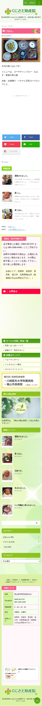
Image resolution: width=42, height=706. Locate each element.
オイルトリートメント (14, 369)
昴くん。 (18, 193)
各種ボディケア (13, 355)
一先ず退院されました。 (17, 229)
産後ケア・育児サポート (15, 350)
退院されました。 (22, 176)
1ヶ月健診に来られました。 (26, 505)
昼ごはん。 (19, 210)
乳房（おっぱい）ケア (14, 345)
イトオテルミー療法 (13, 364)
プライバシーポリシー (29, 582)
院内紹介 (15, 580)
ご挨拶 (8, 580)
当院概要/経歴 (25, 580)
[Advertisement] (21, 111)
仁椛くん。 (12, 227)
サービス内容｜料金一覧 (17, 341)
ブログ (6, 162)
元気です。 (19, 471)
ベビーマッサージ (12, 360)
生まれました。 (21, 488)
